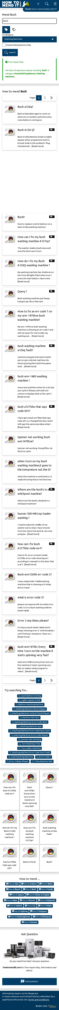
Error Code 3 (43, 757)
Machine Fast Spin (29, 717)
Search (10, 52)
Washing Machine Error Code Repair (29, 735)
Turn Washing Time (29, 744)
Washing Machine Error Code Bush (29, 722)
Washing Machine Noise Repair (29, 709)
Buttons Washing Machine (29, 704)
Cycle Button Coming (29, 696)
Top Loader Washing (29, 748)
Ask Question (29, 981)
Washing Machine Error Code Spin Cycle (29, 730)
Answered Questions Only (18, 45)
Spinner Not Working (29, 739)
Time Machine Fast (42, 761)
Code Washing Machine (20, 757)
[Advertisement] (29, 181)
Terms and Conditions (38, 999)
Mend (12, 884)
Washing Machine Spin (30, 726)
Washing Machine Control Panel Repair (30, 713)
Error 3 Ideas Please (17, 761)
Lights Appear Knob (29, 700)
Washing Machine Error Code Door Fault (29, 752)
